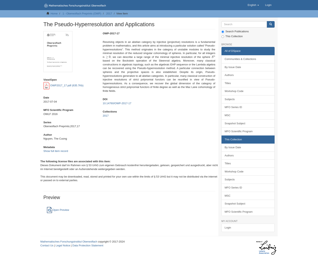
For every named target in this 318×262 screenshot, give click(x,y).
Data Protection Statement (87, 245)
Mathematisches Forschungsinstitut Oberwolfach (68, 241)
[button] (253, 5)
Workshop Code (234, 91)
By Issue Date (233, 67)
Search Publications (235, 31)
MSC (228, 115)
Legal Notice (63, 245)
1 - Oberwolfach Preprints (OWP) (81, 13)
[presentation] (107, 56)
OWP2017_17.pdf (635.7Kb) (63, 85)
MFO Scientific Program (239, 131)
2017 (109, 13)
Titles (228, 83)
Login (228, 227)
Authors (229, 75)
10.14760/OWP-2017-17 (117, 103)
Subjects (230, 99)
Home (54, 13)
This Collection (232, 36)
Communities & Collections (240, 59)
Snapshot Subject (235, 123)
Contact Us (46, 245)
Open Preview (57, 209)
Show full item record (55, 151)
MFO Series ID (233, 107)
